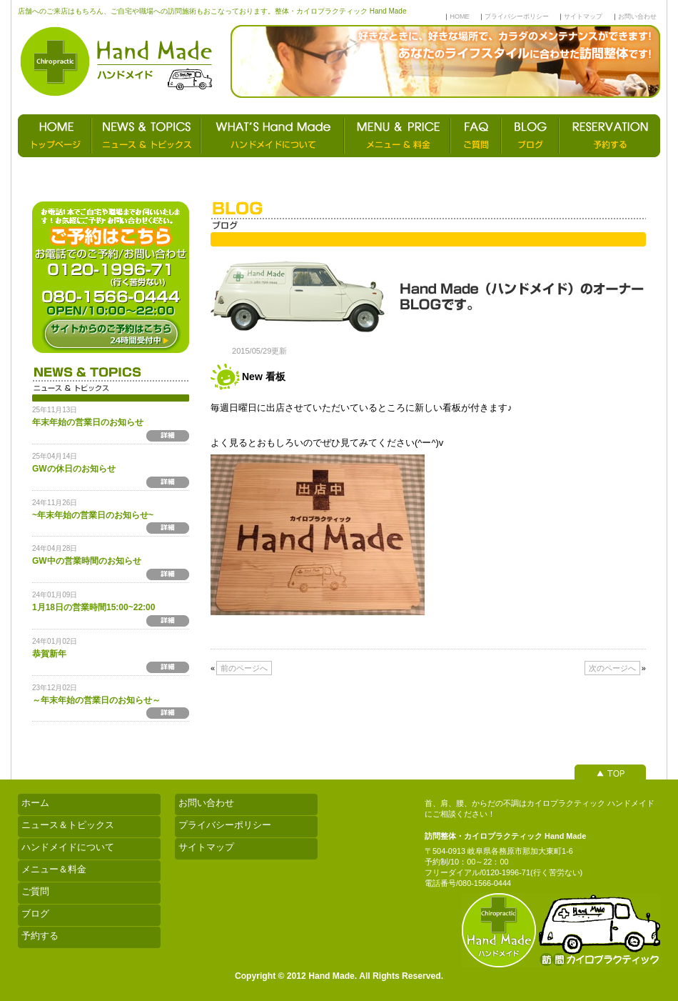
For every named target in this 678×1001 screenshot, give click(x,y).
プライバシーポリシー (517, 16)
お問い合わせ (637, 16)
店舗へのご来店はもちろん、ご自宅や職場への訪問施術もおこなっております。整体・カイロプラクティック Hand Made (212, 11)
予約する (40, 935)
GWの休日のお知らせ (74, 469)
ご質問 (35, 891)
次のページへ (612, 668)
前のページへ (244, 668)
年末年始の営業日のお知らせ (87, 422)
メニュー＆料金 (53, 869)
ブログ (35, 913)
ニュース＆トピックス (67, 825)
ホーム (35, 802)
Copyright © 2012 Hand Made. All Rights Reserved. (339, 976)
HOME (459, 16)
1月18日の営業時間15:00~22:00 (93, 607)
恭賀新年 (49, 654)
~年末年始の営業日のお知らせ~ (92, 515)
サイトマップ (583, 16)
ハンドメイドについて (67, 847)
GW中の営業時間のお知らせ (86, 561)
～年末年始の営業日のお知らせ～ (96, 700)
